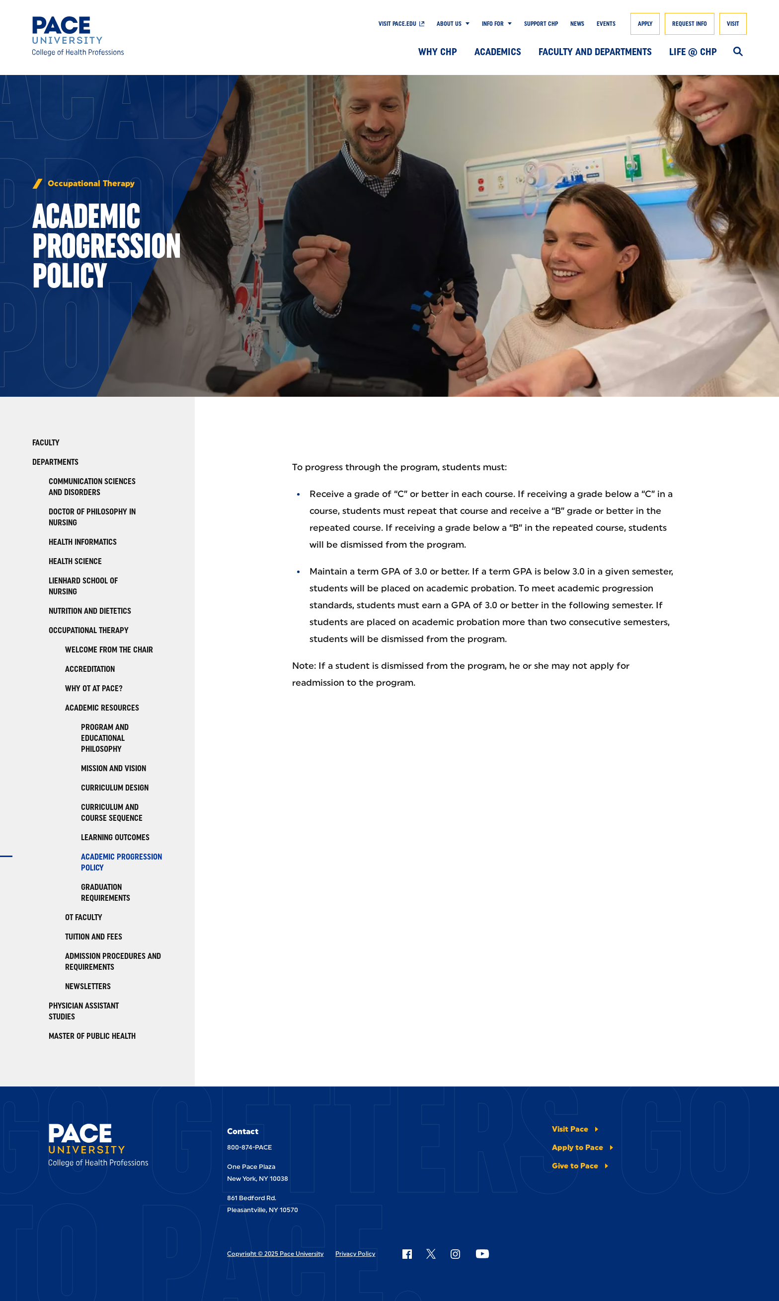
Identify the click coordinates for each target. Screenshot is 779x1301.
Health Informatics (83, 542)
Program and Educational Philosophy (105, 738)
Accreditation (90, 669)
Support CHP (541, 23)
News (577, 23)
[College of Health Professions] (105, 36)
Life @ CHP (693, 52)
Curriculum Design (115, 788)
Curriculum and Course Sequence (112, 812)
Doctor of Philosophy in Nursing (92, 517)
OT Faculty (83, 917)
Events (606, 23)
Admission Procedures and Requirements (113, 961)
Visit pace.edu (397, 23)
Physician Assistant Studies (84, 1011)
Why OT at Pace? (94, 688)
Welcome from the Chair (109, 649)
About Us (449, 23)
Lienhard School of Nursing (83, 586)
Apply (645, 23)
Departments (55, 462)
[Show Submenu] (465, 24)
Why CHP (437, 52)
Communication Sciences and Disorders (92, 487)
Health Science (75, 561)
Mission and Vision (113, 768)
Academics (497, 52)
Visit (733, 23)
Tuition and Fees (93, 936)
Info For (493, 23)
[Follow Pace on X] (431, 1253)
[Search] (738, 52)
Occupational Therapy (91, 183)
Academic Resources (102, 708)
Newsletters (88, 986)
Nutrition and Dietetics (90, 611)
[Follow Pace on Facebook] (406, 1253)
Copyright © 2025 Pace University (275, 1253)
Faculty (46, 442)
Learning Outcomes (115, 837)
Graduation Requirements (105, 892)
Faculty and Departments (595, 52)
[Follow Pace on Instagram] (455, 1253)
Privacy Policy (355, 1253)
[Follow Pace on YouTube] (482, 1253)
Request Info (689, 23)
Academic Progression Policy (121, 862)
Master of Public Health (92, 1036)
